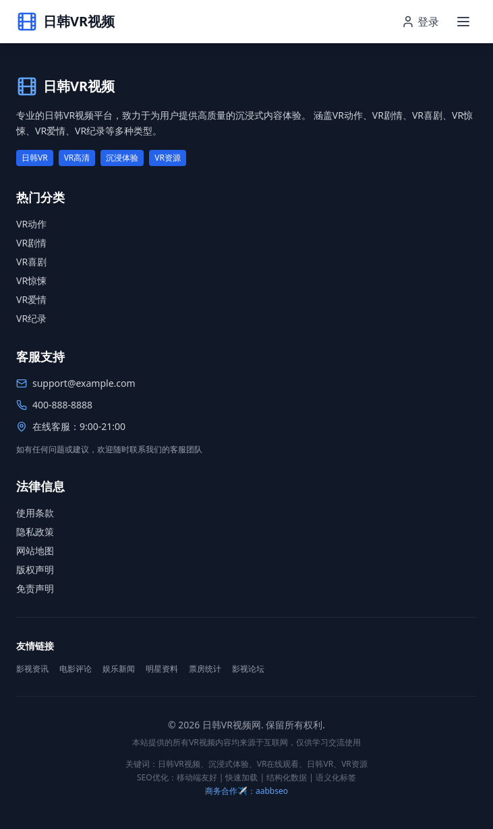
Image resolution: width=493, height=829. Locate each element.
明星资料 (162, 669)
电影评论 (75, 669)
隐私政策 (35, 531)
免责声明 (35, 588)
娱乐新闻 (119, 669)
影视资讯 (32, 669)
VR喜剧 (31, 261)
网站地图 (35, 550)
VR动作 (31, 223)
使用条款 (35, 512)
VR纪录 (31, 318)
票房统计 (205, 669)
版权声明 (35, 569)
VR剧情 (31, 242)
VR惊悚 (31, 280)
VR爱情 (31, 299)
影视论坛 (248, 669)
